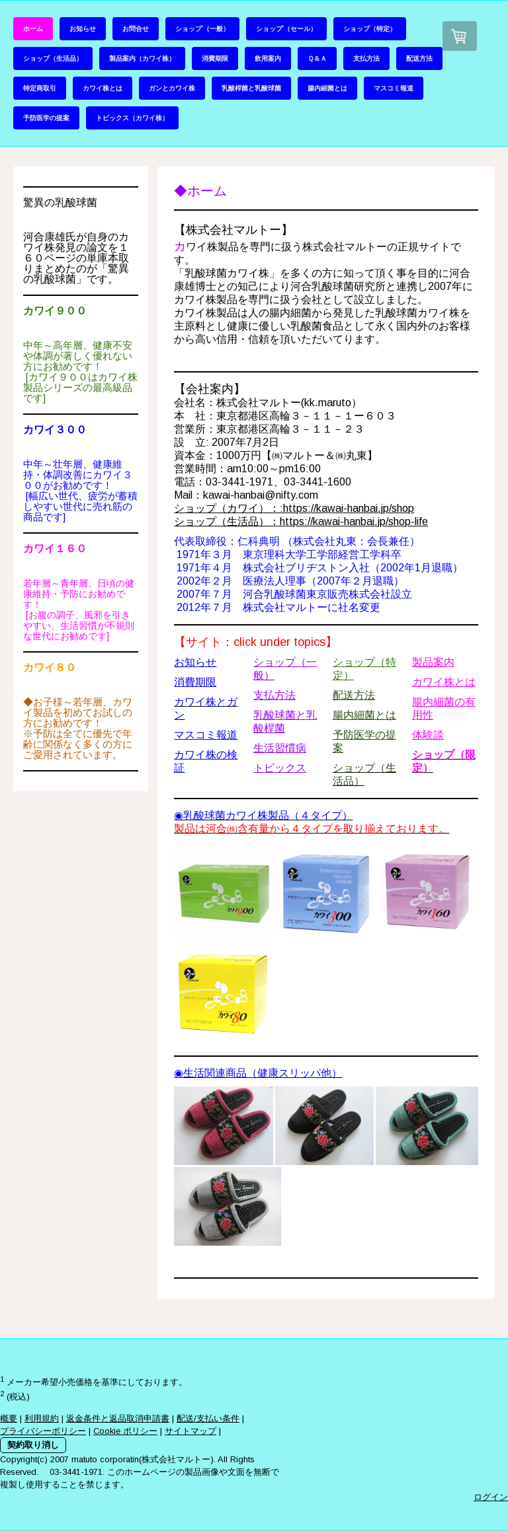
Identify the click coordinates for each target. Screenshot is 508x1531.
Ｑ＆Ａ (317, 58)
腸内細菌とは (327, 87)
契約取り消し (33, 1445)
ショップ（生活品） (53, 58)
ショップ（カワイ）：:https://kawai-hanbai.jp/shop (294, 508)
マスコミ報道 (393, 87)
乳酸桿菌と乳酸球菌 (251, 87)
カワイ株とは (102, 87)
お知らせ (82, 28)
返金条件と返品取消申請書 (117, 1418)
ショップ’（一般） (202, 28)
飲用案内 (268, 58)
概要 (8, 1418)
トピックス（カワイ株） (132, 117)
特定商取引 (39, 87)
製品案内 (433, 662)
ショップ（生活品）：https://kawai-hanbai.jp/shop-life (301, 521)
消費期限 (215, 58)
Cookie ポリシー (125, 1431)
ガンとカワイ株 (172, 87)
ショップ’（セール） (286, 28)
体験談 (428, 734)
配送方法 (419, 58)
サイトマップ (190, 1431)
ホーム (33, 28)
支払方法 (366, 58)
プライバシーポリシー (43, 1431)
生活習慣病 (279, 748)
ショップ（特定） (369, 28)
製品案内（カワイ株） (142, 58)
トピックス (279, 767)
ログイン (491, 1497)
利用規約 (41, 1418)
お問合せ (135, 28)
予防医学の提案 (46, 117)
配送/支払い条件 (208, 1418)
